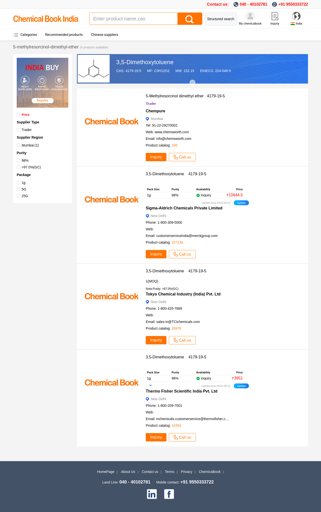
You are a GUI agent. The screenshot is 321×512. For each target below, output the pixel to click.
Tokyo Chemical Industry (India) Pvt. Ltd (183, 294)
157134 (177, 242)
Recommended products (64, 35)
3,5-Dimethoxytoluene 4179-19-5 (176, 174)
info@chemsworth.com (173, 139)
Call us (182, 157)
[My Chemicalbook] (250, 16)
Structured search (220, 19)
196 (174, 145)
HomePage (105, 472)
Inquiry (156, 157)
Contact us (150, 472)
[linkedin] (152, 494)
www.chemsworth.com (172, 132)
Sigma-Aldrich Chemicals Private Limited (184, 208)
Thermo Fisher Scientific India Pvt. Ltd (182, 391)
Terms (169, 472)
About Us (128, 472)
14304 (176, 425)
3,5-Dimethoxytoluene (145, 62)
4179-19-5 (133, 71)
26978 (176, 328)
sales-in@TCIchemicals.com (178, 322)
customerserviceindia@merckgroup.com (187, 236)
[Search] (189, 19)
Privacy (186, 472)
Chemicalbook (210, 472)
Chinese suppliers (104, 35)
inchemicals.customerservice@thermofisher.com (193, 419)
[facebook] (169, 494)
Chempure (155, 111)
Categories (28, 35)
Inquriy (274, 23)
